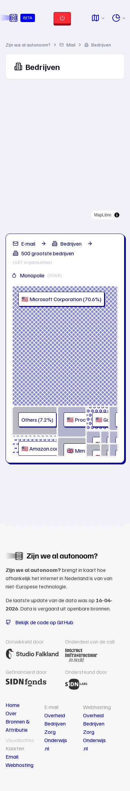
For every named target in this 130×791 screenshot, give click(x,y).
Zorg (50, 731)
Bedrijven (97, 45)
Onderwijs (55, 740)
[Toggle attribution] (117, 215)
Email (12, 756)
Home (13, 704)
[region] (65, 154)
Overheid (54, 715)
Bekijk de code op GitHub (39, 622)
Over (11, 713)
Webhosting (20, 764)
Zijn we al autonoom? (28, 45)
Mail (67, 45)
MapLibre (102, 215)
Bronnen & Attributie (18, 725)
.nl (46, 748)
